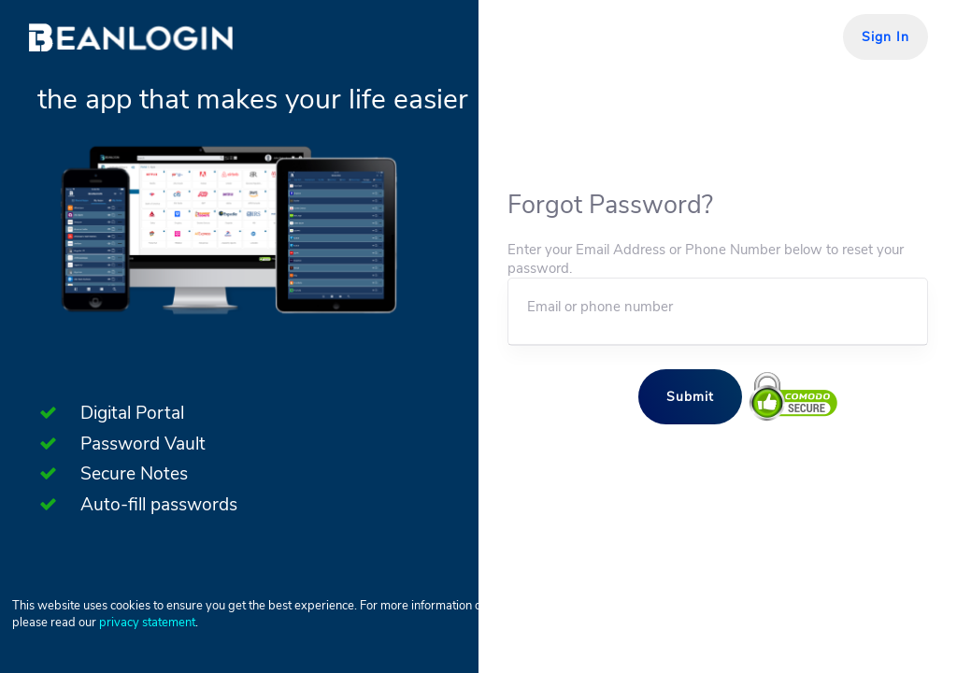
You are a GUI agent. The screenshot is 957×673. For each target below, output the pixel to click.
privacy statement (147, 622)
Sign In (885, 37)
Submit (690, 397)
